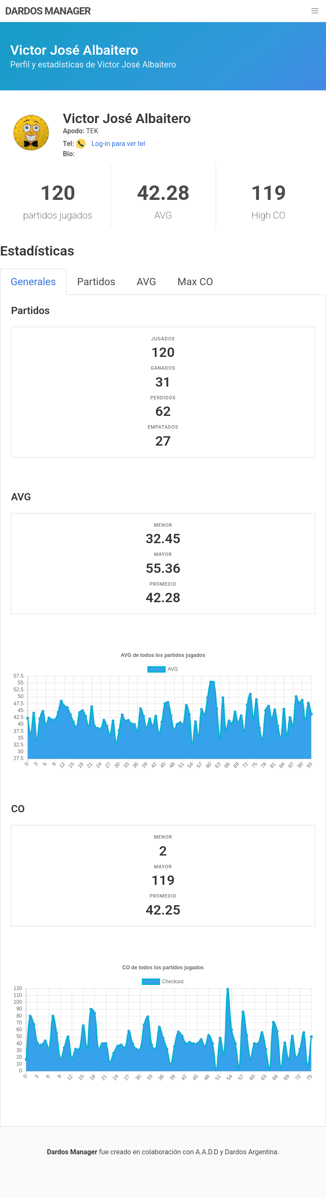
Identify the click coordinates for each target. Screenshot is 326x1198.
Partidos (96, 282)
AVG (146, 282)
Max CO (195, 282)
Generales (33, 282)
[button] (315, 11)
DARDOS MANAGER (47, 11)
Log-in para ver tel (110, 144)
